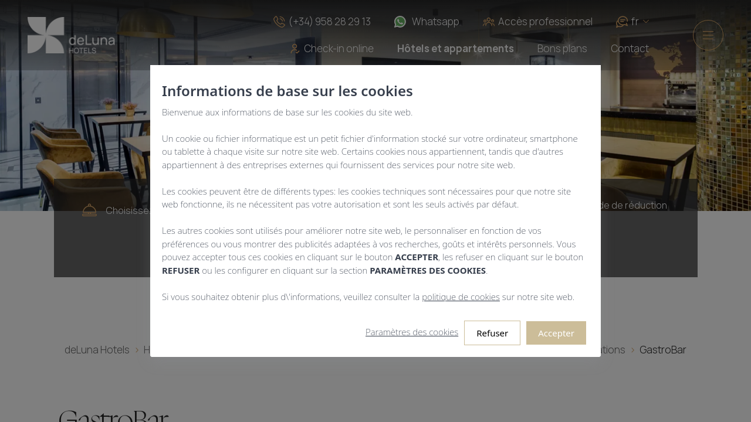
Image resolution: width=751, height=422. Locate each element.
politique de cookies (461, 296)
